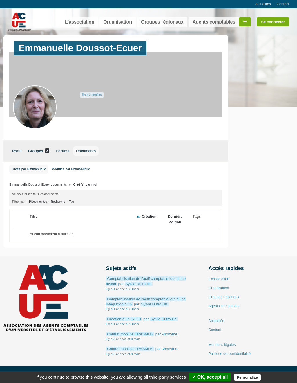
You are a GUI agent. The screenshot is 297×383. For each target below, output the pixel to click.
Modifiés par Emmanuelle (71, 169)
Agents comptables (214, 21)
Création (149, 217)
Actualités (263, 4)
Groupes (38, 150)
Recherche (58, 201)
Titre (34, 217)
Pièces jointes (38, 201)
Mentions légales (222, 345)
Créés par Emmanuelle (29, 169)
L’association (79, 21)
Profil (16, 151)
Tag (71, 201)
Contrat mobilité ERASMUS (130, 334)
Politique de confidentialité (230, 354)
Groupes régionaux (162, 21)
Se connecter (273, 22)
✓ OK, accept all (210, 377)
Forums (62, 151)
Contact (283, 4)
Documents (86, 151)
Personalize (247, 377)
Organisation (117, 21)
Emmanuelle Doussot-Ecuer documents (38, 184)
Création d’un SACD (124, 319)
